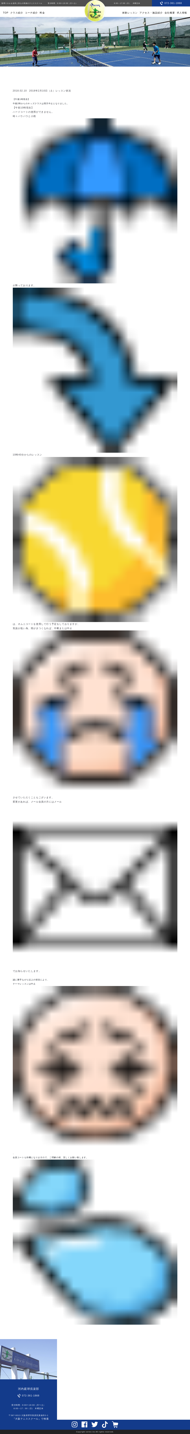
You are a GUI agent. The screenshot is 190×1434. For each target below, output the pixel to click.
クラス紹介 (16, 12)
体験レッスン (130, 12)
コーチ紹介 (31, 12)
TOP (5, 12)
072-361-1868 (173, 3)
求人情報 (182, 12)
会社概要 (170, 12)
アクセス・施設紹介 (151, 12)
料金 (42, 12)
